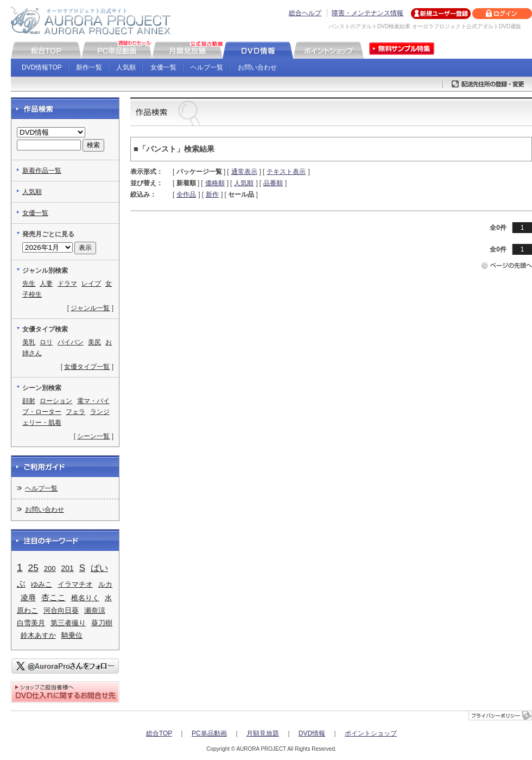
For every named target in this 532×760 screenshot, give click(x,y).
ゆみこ (41, 584)
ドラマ (67, 283)
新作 (212, 194)
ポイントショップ (371, 733)
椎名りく (85, 598)
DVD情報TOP (42, 67)
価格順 (215, 183)
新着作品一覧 (41, 170)
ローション (56, 401)
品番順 (273, 183)
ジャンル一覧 (90, 308)
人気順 (126, 67)
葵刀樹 (101, 623)
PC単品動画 (209, 733)
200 (50, 568)
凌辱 (28, 598)
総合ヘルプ (305, 13)
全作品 (186, 194)
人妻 (46, 283)
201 (67, 568)
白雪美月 (31, 623)
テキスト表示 (286, 171)
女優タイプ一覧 (87, 366)
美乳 (28, 342)
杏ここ (53, 597)
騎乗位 (72, 635)
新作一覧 (89, 67)
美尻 (94, 342)
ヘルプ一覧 (207, 67)
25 (33, 567)
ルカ (105, 584)
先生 (28, 283)
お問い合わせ (257, 67)
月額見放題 (262, 733)
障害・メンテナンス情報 (367, 13)
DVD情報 (312, 733)
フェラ (75, 412)
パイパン (71, 342)
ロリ (46, 342)
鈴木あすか (38, 635)
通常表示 (244, 171)
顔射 (28, 401)
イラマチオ (75, 584)
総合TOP (159, 733)
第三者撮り (68, 623)
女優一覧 (163, 67)
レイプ (91, 283)
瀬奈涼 (94, 610)
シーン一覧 (93, 436)
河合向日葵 (61, 610)
